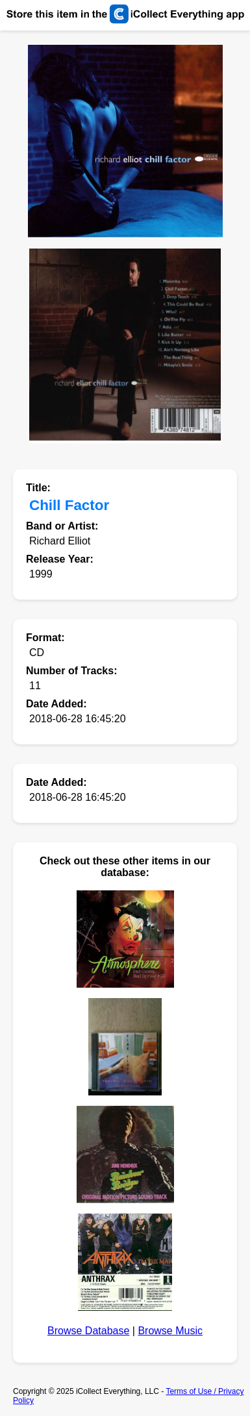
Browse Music (170, 1330)
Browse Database (88, 1330)
